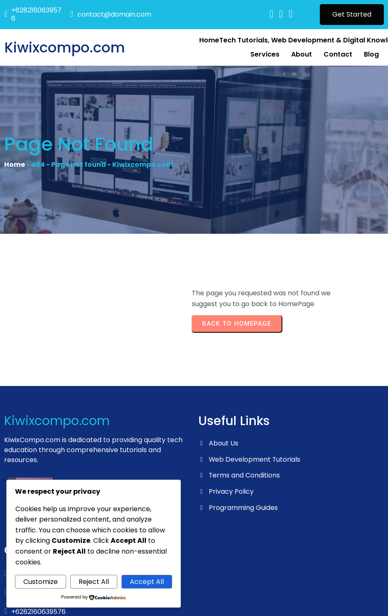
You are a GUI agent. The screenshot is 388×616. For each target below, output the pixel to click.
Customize (40, 581)
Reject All (94, 581)
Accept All (147, 581)
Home (14, 167)
